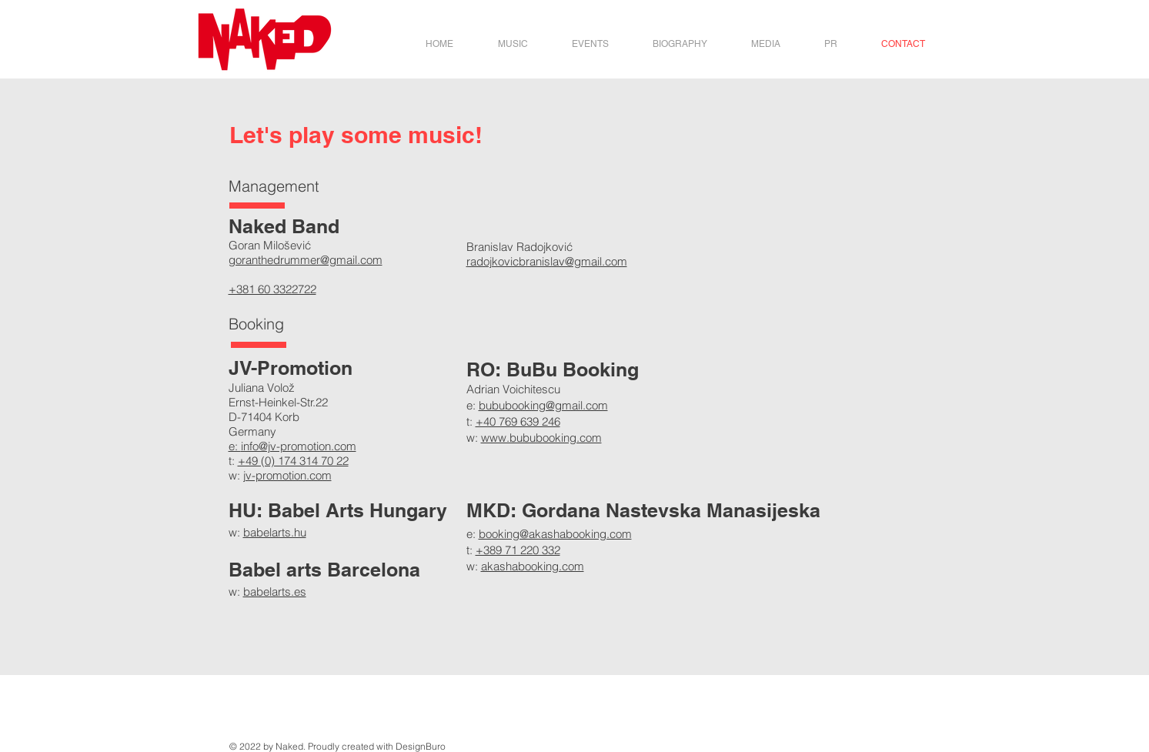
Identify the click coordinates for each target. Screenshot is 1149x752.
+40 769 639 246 (518, 421)
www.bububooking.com (541, 437)
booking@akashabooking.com (555, 533)
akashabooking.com (532, 566)
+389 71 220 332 (518, 550)
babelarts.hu (274, 532)
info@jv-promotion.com (298, 446)
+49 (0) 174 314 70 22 (293, 460)
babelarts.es (274, 591)
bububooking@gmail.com (543, 405)
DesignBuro (421, 746)
